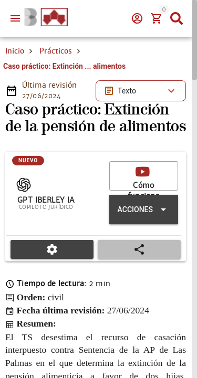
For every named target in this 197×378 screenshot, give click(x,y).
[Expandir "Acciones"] (143, 209)
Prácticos (55, 51)
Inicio (14, 51)
